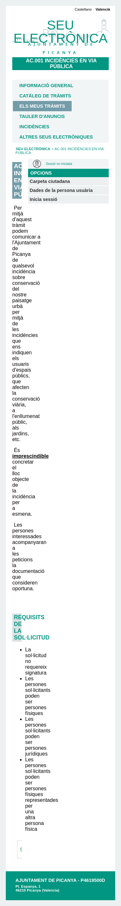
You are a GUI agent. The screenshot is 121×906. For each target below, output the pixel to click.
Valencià (103, 9)
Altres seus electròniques (56, 137)
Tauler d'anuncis (42, 116)
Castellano (83, 9)
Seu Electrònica (33, 149)
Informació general (46, 85)
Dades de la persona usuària (61, 190)
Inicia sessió (43, 199)
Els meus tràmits (42, 106)
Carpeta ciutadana (50, 181)
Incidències (34, 126)
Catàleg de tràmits (45, 95)
